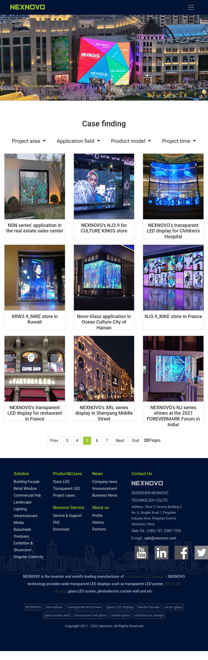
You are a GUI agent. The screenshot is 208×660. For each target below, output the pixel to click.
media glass (120, 614)
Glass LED (61, 480)
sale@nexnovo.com (160, 537)
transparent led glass (90, 614)
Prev (54, 439)
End (135, 439)
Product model (129, 140)
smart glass (173, 606)
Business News (104, 494)
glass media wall (56, 614)
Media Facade (149, 606)
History (98, 521)
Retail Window (25, 487)
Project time (176, 140)
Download (61, 528)
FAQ (56, 521)
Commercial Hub (27, 494)
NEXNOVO (33, 606)
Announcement (104, 487)
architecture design (149, 614)
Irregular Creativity (28, 555)
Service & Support (67, 514)
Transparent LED (66, 487)
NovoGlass (54, 606)
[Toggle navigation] (191, 7)
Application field (76, 140)
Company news (104, 480)
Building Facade (27, 480)
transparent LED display (144, 575)
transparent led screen (85, 606)
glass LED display (120, 606)
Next (120, 439)
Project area (26, 140)
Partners (99, 528)
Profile (97, 514)
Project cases (64, 494)
